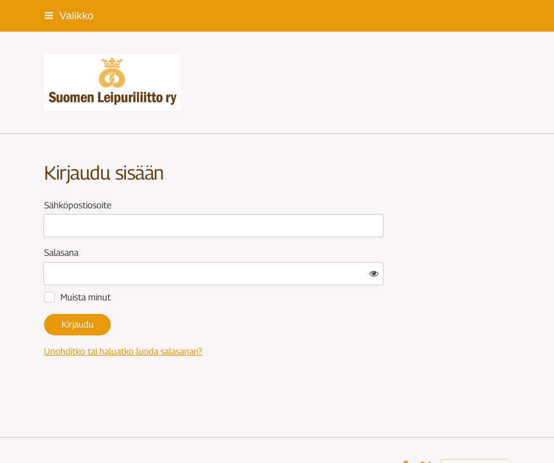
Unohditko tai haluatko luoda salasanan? (232, 318)
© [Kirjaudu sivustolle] (48, 433)
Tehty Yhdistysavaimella (475, 433)
